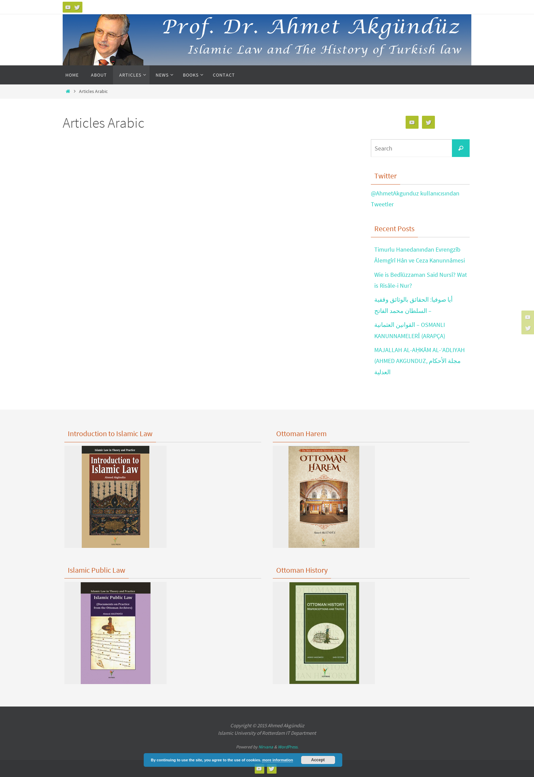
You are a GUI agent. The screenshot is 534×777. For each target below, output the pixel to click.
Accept (318, 760)
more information (277, 760)
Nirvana (265, 747)
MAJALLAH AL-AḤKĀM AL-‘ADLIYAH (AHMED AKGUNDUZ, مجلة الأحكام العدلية (419, 361)
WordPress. (288, 747)
